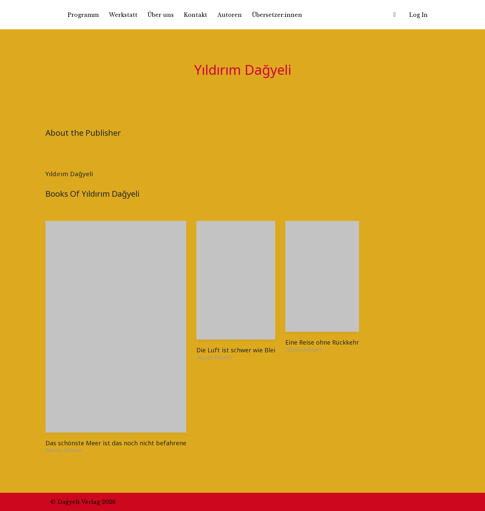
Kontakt (195, 14)
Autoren (229, 14)
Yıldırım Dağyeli (69, 173)
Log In (418, 14)
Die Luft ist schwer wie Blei (235, 350)
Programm (83, 14)
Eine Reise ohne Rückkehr (322, 342)
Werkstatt (123, 14)
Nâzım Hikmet (63, 450)
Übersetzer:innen (277, 14)
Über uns (161, 14)
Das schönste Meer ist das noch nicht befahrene (115, 443)
